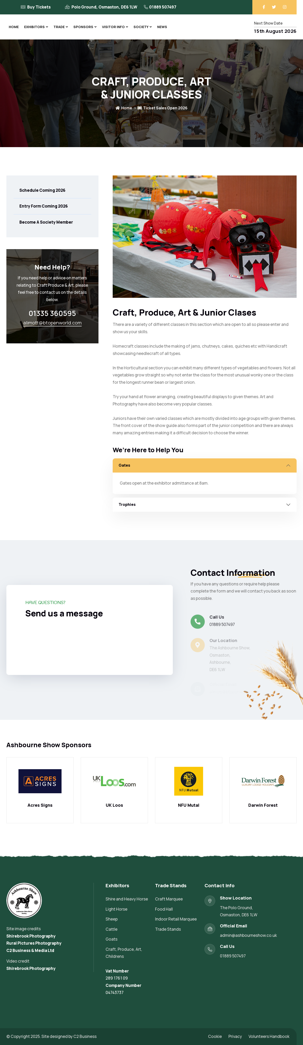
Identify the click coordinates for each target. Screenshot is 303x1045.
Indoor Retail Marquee (176, 919)
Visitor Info (113, 27)
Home (14, 27)
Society (141, 27)
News (162, 27)
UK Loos (114, 805)
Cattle (111, 929)
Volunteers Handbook (269, 1036)
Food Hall (164, 909)
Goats (111, 939)
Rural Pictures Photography (34, 943)
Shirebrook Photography (31, 936)
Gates (124, 465)
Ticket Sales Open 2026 (162, 108)
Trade (59, 27)
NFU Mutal (188, 805)
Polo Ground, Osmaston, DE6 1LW (104, 7)
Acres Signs (40, 805)
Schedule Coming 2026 (42, 190)
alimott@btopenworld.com (52, 323)
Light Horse (116, 909)
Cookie (215, 1036)
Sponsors (83, 27)
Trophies (127, 504)
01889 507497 (162, 7)
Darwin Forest (263, 805)
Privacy (235, 1036)
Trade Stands (168, 929)
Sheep (112, 919)
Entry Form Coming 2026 (43, 206)
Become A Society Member (46, 222)
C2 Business (85, 1036)
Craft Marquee (169, 899)
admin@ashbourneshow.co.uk (248, 935)
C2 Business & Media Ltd (30, 950)
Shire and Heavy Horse (127, 899)
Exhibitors (34, 27)
